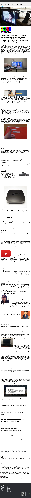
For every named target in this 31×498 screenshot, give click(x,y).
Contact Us (8, 487)
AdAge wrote (20, 366)
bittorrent (14, 450)
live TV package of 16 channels (18, 101)
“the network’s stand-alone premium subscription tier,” (15, 98)
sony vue (28, 451)
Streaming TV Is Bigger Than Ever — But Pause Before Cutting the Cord (11, 419)
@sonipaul (4, 445)
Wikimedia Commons (17, 139)
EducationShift (2, 487)
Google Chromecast (3, 162)
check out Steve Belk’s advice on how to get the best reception (12, 146)
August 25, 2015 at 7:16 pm (3, 457)
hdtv (8, 451)
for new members (20, 236)
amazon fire (7, 450)
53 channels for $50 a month (21, 104)
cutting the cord (24, 450)
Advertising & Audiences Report (15, 75)
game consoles (2, 451)
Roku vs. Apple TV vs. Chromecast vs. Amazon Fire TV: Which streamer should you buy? (13, 410)
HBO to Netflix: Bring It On (4, 435)
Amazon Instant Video (15, 257)
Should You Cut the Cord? (4, 416)
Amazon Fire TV (3, 168)
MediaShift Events (9, 489)
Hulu (1, 239)
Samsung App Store (9, 217)
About (7, 486)
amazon (4, 450)
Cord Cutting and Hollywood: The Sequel (7, 428)
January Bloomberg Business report (6, 50)
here (4, 213)
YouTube (13, 250)
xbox (6, 452)
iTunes (2, 245)
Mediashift (6, 1)
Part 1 (10, 407)
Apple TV (2, 180)
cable (17, 450)
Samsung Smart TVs (3, 216)
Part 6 (20, 407)
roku (19, 451)
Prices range (7, 213)
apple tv (11, 450)
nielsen (16, 451)
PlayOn (2, 265)
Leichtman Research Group (9, 81)
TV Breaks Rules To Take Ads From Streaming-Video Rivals (9, 425)
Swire (9, 26)
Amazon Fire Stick (3, 171)
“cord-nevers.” (24, 79)
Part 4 (16, 407)
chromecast (20, 450)
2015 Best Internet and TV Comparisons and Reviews (8, 430)
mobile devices (5, 77)
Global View (2, 490)
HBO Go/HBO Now (3, 270)
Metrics (1, 486)
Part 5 (18, 407)
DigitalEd (8, 490)
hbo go (6, 451)
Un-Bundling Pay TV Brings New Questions (7, 432)
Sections (1, 1)
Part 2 (12, 407)
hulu (10, 451)
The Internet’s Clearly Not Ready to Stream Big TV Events (9, 421)
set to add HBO (7, 102)
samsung (22, 451)
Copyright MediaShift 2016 (15, 497)
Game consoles (3, 225)
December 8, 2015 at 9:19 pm (4, 471)
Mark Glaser (28, 493)
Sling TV (2, 278)
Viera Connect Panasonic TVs (5, 209)
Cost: (9, 267)
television (2, 452)
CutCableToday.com (3, 414)
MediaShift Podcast (9, 491)
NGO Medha (11, 379)
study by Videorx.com (21, 82)
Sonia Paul (2, 6)
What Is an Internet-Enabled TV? (5, 423)
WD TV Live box (3, 220)
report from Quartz (7, 101)
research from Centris (11, 48)
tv (4, 452)
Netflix (2, 232)
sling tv (25, 451)
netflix (13, 451)
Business (1, 489)
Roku (1, 157)
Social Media (2, 488)
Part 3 (14, 407)
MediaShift (4, 485)
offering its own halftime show (16, 362)
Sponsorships (8, 488)
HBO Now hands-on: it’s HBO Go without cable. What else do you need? (11, 412)
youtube (9, 452)
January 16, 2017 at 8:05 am (4, 477)
